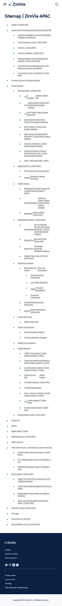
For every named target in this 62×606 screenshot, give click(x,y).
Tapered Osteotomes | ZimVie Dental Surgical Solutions (35, 145)
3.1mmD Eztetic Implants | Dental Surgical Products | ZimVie (36, 369)
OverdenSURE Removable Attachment (34, 303)
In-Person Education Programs (35, 337)
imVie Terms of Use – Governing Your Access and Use (31, 447)
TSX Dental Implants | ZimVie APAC (35, 401)
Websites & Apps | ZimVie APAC (23, 508)
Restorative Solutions (26, 263)
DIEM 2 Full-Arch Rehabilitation (38, 289)
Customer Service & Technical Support (25, 80)
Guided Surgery (24, 184)
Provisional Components (35, 296)
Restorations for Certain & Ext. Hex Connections (35, 269)
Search (14, 426)
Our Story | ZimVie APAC (27, 48)
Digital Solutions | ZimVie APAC (29, 166)
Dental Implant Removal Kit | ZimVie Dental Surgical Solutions (36, 121)
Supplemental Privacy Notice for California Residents (33, 494)
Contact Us (15, 420)
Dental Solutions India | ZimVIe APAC (31, 415)
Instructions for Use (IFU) (20, 519)
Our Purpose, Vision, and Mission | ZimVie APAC (33, 74)
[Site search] (56, 4)
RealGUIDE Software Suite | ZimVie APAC (34, 213)
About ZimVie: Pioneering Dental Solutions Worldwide (31, 30)
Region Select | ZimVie (19, 431)
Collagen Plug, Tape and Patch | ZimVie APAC (36, 257)
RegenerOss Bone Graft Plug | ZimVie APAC (35, 240)
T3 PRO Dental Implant (32, 387)
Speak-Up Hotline (11, 554)
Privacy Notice (10, 575)
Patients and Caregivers (27, 343)
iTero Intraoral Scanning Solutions (36, 171)
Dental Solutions (17, 86)
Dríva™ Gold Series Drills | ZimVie (36, 161)
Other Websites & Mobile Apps (16, 588)
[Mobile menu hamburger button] (5, 4)
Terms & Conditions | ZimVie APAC (31, 53)
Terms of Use (10, 579)
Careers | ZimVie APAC (20, 25)
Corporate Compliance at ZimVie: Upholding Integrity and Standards (34, 36)
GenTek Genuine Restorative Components (34, 311)
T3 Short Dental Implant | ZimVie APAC (36, 409)
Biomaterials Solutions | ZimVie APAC (31, 220)
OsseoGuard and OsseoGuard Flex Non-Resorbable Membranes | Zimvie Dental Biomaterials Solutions (37, 229)
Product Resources (25, 317)
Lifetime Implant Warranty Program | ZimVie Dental (34, 453)
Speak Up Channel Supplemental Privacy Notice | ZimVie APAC (33, 502)
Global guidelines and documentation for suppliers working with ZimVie (33, 60)
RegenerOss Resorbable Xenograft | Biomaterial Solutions (37, 248)
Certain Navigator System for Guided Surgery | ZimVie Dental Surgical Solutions (37, 203)
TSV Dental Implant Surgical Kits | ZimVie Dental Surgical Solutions (37, 105)
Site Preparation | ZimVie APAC (29, 91)
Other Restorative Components (37, 276)
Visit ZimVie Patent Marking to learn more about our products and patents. (33, 67)
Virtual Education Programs (34, 332)
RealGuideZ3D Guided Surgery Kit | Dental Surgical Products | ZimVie (36, 190)
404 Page (15, 513)
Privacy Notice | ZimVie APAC (22, 474)
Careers (8, 550)
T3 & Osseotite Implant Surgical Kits (36, 97)
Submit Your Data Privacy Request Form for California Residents (34, 480)
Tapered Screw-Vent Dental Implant (34, 376)
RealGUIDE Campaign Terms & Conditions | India (34, 468)
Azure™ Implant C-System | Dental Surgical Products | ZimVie (37, 394)
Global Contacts (17, 442)
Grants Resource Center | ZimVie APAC (32, 42)
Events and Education (26, 327)
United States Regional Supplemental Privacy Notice (35, 487)
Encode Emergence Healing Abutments (34, 177)
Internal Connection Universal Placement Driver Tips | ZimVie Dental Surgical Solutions (35, 153)
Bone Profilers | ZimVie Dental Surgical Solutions (35, 128)
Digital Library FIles (31, 322)
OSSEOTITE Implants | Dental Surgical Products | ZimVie (35, 354)
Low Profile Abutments (39, 282)
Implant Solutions (24, 348)
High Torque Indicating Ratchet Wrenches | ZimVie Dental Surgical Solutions (37, 136)
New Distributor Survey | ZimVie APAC (25, 524)
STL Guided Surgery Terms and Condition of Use (34, 461)
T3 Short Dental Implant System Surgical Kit (36, 113)
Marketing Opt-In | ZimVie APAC (23, 436)
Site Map (8, 583)
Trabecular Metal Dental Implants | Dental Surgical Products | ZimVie (37, 361)
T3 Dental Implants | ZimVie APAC (37, 382)
